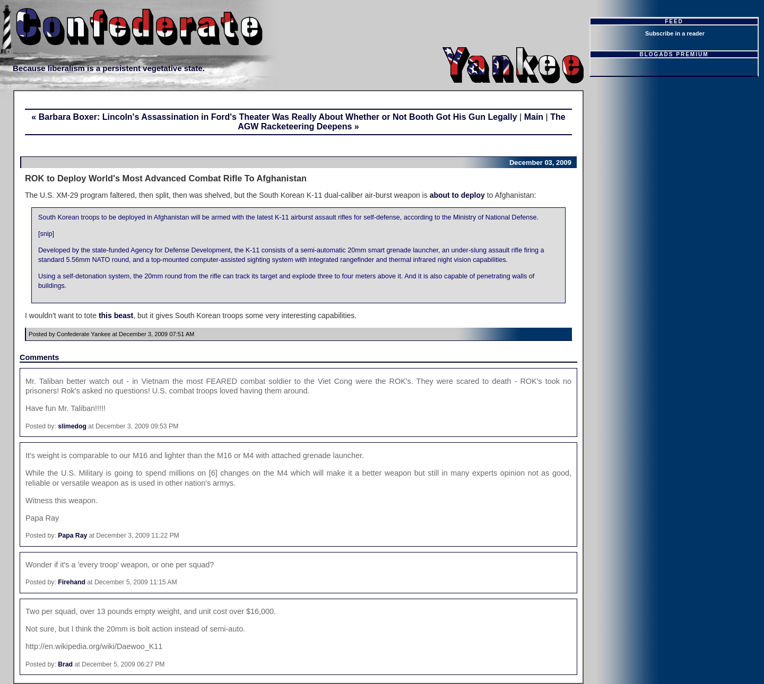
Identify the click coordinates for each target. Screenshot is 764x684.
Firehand (71, 582)
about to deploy (457, 195)
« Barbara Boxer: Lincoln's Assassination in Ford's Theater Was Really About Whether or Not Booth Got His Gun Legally (274, 116)
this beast (116, 315)
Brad (65, 664)
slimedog (72, 426)
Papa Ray (72, 535)
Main (533, 116)
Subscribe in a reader (675, 33)
